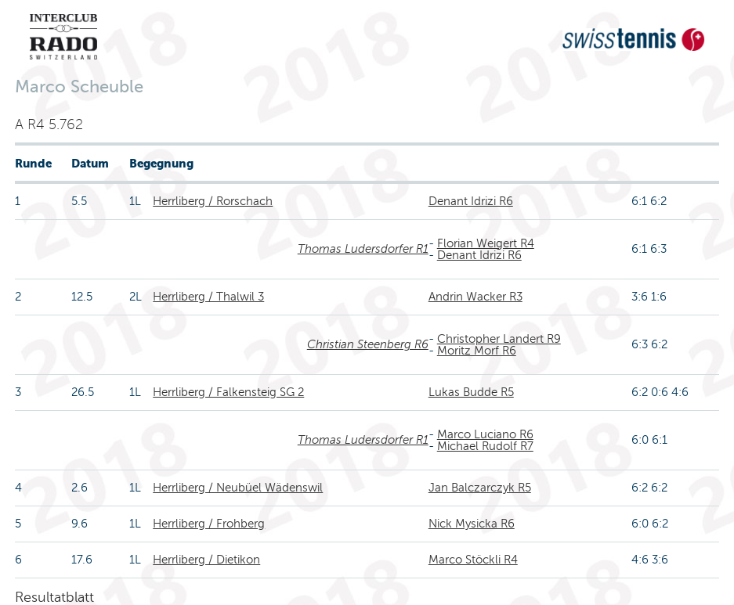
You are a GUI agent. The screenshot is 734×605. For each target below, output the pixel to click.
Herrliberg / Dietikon (206, 559)
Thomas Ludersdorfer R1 (363, 249)
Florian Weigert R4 (485, 243)
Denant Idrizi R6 (470, 201)
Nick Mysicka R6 (471, 523)
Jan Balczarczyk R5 (479, 487)
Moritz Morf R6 (476, 350)
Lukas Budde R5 (471, 392)
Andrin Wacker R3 (475, 296)
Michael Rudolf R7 (485, 446)
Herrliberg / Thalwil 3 (208, 296)
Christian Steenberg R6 (367, 344)
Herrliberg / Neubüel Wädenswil (238, 487)
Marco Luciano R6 (485, 434)
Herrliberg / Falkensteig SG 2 (228, 392)
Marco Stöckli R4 (473, 559)
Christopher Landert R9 (499, 339)
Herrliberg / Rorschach (213, 201)
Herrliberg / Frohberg (209, 523)
